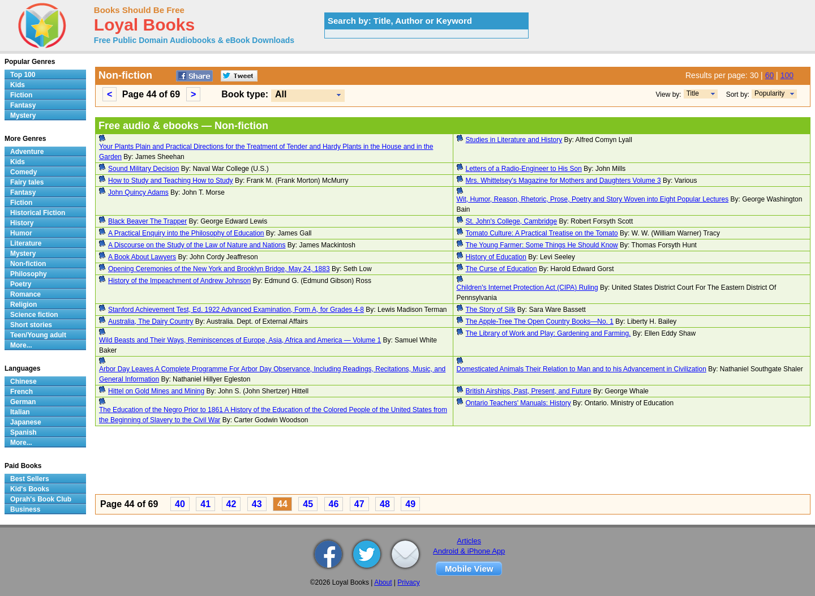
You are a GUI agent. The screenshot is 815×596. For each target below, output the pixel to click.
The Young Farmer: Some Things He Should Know (542, 245)
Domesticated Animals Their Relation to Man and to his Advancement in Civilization (581, 369)
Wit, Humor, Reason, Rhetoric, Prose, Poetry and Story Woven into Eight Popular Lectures (593, 199)
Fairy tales (27, 182)
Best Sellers (29, 479)
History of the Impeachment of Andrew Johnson (179, 281)
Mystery (23, 115)
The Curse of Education (501, 269)
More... (21, 345)
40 (180, 504)
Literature (25, 243)
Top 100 (22, 75)
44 (282, 504)
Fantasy (23, 105)
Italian (20, 412)
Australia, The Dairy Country (151, 321)
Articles (469, 541)
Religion (23, 304)
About (383, 582)
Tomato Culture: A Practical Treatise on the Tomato (542, 233)
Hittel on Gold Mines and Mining (156, 391)
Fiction (21, 95)
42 (231, 504)
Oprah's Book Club (40, 499)
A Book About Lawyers (142, 257)
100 (786, 75)
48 (385, 504)
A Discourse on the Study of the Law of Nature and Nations (197, 245)
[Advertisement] (434, 461)
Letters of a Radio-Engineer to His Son (524, 169)
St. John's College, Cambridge (511, 221)
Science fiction (34, 315)
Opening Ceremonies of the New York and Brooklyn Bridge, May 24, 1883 (219, 269)
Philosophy (28, 274)
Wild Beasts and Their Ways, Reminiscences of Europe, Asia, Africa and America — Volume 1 (240, 340)
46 (334, 504)
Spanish (23, 432)
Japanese (25, 422)
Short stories (31, 325)
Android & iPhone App (469, 551)
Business (25, 509)
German (23, 402)
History (21, 223)
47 (359, 504)
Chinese (23, 381)
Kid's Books (29, 489)
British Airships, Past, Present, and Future (528, 391)
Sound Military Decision (143, 169)
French (21, 392)
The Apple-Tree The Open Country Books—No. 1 (540, 321)
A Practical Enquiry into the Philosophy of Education (186, 233)
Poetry (20, 284)
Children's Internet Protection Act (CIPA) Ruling (527, 287)
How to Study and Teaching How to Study (170, 181)
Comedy (23, 172)
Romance (25, 294)
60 (769, 75)
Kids (17, 85)
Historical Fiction (37, 213)
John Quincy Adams (138, 192)
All (280, 94)
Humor (21, 233)
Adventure (27, 152)
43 (257, 504)
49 (410, 504)
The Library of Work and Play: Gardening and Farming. (548, 333)
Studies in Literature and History (514, 140)
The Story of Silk (491, 310)
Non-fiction (28, 264)
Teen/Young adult (38, 335)
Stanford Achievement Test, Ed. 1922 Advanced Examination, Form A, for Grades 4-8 (236, 310)
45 (308, 504)
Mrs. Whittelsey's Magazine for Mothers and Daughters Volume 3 (563, 181)
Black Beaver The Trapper (147, 221)
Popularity (769, 93)
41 (205, 504)
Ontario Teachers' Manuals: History (518, 403)
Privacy (408, 582)
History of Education (496, 257)
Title (693, 93)
